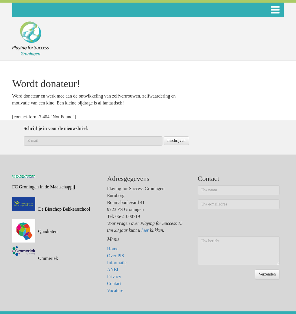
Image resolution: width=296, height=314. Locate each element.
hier (145, 230)
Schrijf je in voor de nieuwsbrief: (56, 128)
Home (112, 248)
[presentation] (242, 225)
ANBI (112, 269)
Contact (114, 283)
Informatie (117, 262)
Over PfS (115, 255)
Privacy (114, 276)
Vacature (115, 290)
